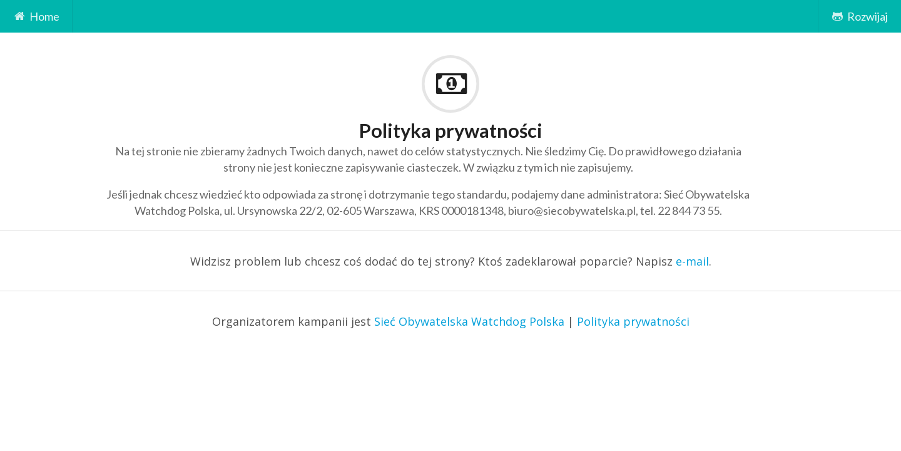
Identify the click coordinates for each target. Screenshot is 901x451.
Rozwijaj (859, 16)
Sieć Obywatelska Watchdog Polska (469, 321)
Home (36, 16)
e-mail (692, 261)
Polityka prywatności (633, 321)
